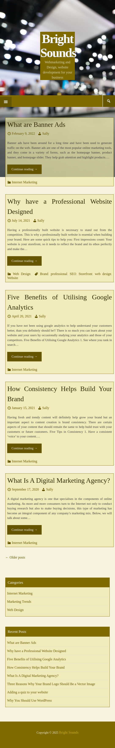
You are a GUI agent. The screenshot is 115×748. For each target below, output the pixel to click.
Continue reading (24, 169)
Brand (44, 274)
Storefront (85, 274)
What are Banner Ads (36, 124)
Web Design (21, 274)
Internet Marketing (24, 182)
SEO (73, 274)
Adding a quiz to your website (27, 692)
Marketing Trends (19, 601)
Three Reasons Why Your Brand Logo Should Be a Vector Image (51, 684)
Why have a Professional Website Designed (36, 651)
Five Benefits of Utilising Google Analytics (36, 659)
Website (12, 278)
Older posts (15, 557)
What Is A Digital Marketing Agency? (58, 480)
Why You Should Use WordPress (29, 700)
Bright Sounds (58, 46)
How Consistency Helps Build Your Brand (35, 667)
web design (103, 274)
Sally (45, 133)
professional (59, 274)
